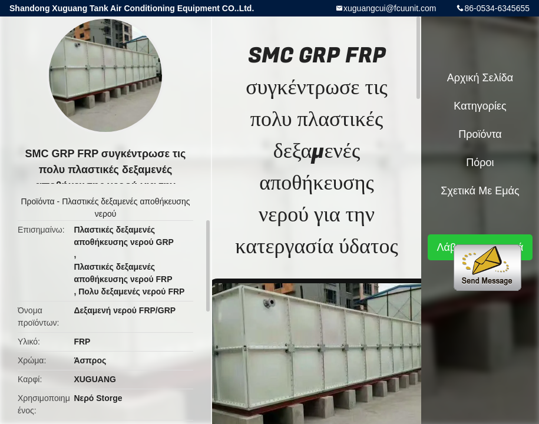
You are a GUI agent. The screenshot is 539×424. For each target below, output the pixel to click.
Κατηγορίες (480, 106)
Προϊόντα (38, 201)
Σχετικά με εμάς (480, 191)
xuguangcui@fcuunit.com (389, 8)
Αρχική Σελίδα (480, 78)
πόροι (480, 162)
